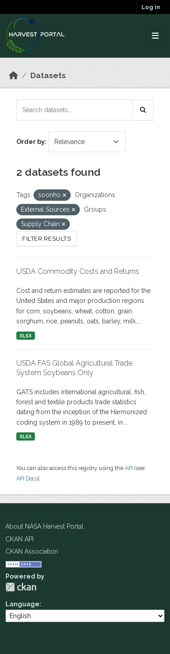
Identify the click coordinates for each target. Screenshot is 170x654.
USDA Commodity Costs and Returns (77, 271)
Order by (30, 141)
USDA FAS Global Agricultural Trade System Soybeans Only (74, 368)
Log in (150, 7)
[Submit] (143, 109)
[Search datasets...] (74, 109)
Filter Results (46, 238)
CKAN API (19, 539)
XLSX (25, 335)
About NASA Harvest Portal (44, 526)
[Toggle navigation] (155, 36)
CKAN (20, 587)
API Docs (27, 478)
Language (22, 604)
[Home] (13, 75)
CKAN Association (31, 551)
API (129, 468)
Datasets (48, 75)
